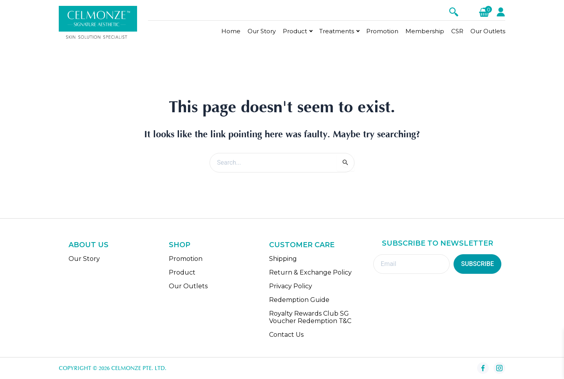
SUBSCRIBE (477, 264)
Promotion (382, 31)
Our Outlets (487, 31)
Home (230, 31)
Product (295, 31)
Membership (424, 31)
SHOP (179, 245)
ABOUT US (88, 245)
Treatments (336, 31)
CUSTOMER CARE (301, 245)
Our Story (262, 31)
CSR (457, 31)
